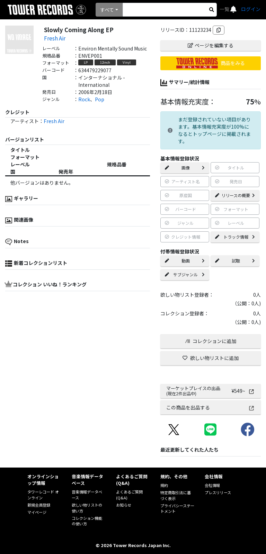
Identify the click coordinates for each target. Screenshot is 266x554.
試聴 (235, 261)
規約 (164, 485)
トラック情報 (235, 237)
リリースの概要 (235, 195)
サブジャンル (185, 274)
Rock (84, 99)
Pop (99, 99)
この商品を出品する (210, 407)
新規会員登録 (38, 505)
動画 (185, 261)
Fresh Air (54, 38)
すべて (107, 9)
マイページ (36, 512)
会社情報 (212, 485)
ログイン (250, 9)
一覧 (225, 9)
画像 (185, 167)
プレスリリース (218, 492)
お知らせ (123, 505)
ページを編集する (210, 45)
